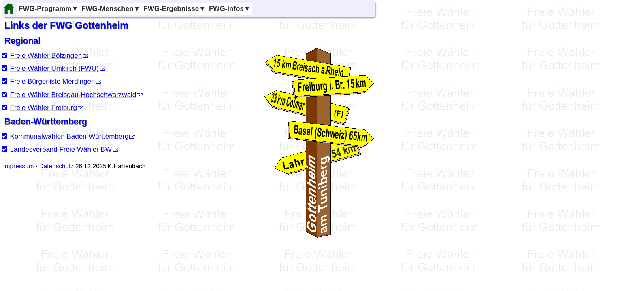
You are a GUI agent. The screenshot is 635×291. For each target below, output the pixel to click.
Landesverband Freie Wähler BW (61, 149)
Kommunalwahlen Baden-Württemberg (69, 136)
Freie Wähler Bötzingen (46, 55)
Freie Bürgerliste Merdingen (52, 81)
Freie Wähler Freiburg (43, 108)
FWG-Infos (230, 9)
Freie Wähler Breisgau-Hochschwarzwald (73, 95)
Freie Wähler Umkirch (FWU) (54, 68)
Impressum (18, 165)
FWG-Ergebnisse (174, 9)
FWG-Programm (48, 9)
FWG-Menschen (110, 9)
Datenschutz (56, 165)
